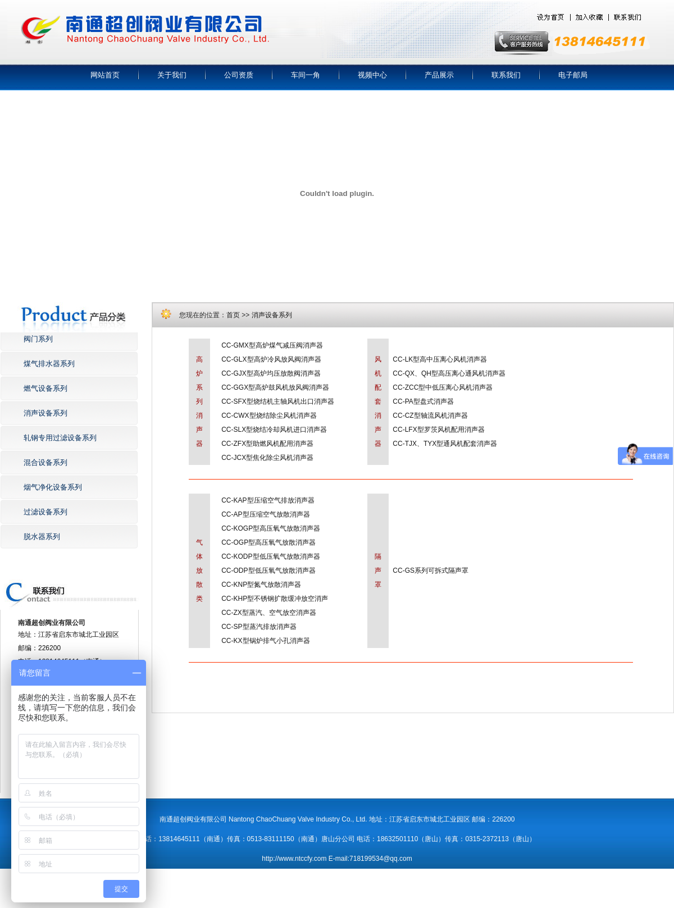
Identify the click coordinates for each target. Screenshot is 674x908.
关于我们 (171, 75)
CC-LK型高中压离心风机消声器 (440, 359)
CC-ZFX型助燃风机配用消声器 (267, 444)
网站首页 (105, 75)
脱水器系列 (42, 536)
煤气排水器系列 (49, 363)
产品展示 (439, 75)
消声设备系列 (45, 413)
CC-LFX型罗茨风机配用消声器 (438, 430)
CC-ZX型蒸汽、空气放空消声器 (268, 613)
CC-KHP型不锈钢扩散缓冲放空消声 (274, 599)
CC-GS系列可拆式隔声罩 (430, 570)
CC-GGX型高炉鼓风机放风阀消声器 (275, 387)
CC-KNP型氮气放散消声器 (261, 584)
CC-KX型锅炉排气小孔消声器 (265, 641)
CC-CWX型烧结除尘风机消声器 (268, 415)
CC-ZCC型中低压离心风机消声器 (443, 387)
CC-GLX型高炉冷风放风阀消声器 (271, 359)
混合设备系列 (45, 462)
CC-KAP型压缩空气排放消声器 (267, 500)
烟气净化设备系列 (53, 487)
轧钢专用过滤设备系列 (60, 438)
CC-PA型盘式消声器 (423, 401)
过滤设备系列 (45, 512)
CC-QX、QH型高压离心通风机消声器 (449, 373)
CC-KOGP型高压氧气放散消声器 (270, 528)
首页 (233, 315)
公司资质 (238, 75)
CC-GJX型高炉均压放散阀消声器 (271, 373)
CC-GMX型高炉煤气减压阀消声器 (272, 345)
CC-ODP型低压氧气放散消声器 (268, 570)
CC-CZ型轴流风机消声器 (430, 415)
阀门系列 (38, 339)
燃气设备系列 (45, 388)
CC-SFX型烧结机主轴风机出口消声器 (277, 401)
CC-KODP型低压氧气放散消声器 (270, 556)
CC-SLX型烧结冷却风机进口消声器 (274, 430)
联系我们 (506, 75)
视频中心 (372, 75)
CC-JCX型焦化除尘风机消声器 (267, 458)
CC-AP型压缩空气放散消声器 (265, 514)
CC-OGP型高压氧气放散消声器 (268, 542)
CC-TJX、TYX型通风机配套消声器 (445, 444)
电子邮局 (573, 75)
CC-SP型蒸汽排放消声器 (258, 627)
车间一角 (305, 75)
